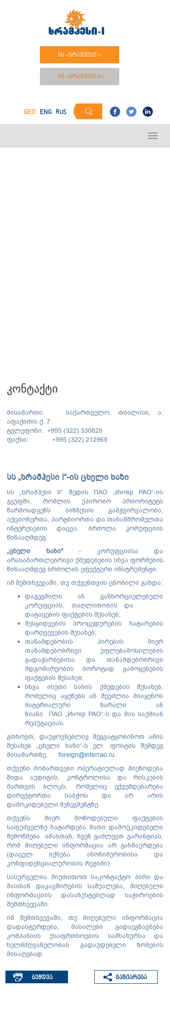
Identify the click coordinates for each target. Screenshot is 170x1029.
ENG (46, 112)
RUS (61, 112)
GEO (30, 112)
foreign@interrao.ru (86, 755)
